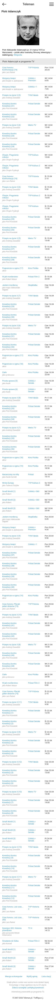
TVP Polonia (33, 67)
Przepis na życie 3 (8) (11, 398)
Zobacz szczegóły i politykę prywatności (28, 988)
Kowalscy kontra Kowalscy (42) (9, 635)
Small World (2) (9, 500)
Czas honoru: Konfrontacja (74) (9, 68)
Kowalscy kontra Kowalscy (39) (9, 575)
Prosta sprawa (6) (10, 389)
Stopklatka (32, 285)
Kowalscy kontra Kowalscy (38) (9, 564)
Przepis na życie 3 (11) (12, 702)
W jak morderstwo (10, 277)
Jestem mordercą (9, 285)
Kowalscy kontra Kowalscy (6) (9, 782)
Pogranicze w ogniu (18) (12, 364)
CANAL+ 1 (32, 87)
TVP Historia (33, 917)
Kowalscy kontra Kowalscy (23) (9, 134)
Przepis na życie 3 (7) (11, 296)
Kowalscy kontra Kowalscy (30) (9, 316)
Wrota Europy (8, 483)
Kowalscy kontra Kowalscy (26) (9, 228)
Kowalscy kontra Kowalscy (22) (9, 115)
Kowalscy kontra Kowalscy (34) (9, 418)
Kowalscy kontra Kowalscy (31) (9, 335)
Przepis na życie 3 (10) (12, 615)
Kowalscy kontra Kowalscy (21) (9, 105)
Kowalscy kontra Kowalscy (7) (9, 801)
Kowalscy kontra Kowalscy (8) (9, 812)
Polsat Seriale (34, 104)
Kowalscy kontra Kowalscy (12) (9, 897)
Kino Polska (33, 268)
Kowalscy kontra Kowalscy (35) (9, 437)
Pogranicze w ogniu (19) (12, 466)
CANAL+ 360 (33, 491)
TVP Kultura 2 (34, 166)
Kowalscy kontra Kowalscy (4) (9, 752)
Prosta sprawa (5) (10, 381)
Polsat (31, 474)
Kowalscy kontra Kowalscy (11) (9, 886)
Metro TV (32, 125)
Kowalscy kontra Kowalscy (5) (9, 771)
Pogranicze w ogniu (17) (12, 268)
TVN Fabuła (33, 95)
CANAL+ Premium (32, 79)
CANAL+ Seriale (32, 382)
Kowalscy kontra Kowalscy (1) (9, 711)
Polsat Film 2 (33, 277)
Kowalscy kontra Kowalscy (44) (9, 665)
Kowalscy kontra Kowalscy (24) (9, 145)
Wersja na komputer (13, 976)
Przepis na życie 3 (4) (11, 125)
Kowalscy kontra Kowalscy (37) (9, 554)
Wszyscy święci (9, 78)
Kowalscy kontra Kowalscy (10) (9, 867)
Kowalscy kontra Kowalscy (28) (9, 258)
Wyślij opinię (32, 976)
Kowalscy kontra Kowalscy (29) (9, 305)
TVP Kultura (33, 155)
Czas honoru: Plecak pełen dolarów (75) (11, 605)
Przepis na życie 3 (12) (12, 762)
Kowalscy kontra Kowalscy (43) (9, 654)
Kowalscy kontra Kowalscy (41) (9, 624)
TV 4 (30, 928)
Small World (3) (9, 508)
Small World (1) (9, 491)
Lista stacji (46, 976)
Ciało (4, 372)
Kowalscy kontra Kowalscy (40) (9, 586)
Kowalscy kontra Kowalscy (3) (9, 741)
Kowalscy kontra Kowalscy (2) (9, 722)
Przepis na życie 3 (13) (12, 847)
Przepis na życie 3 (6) (11, 187)
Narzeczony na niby (10, 474)
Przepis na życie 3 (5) (11, 95)
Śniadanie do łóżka (10, 941)
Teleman (28, 4)
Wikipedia (18, 55)
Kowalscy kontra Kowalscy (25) (9, 218)
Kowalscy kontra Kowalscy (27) (9, 248)
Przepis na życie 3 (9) (11, 536)
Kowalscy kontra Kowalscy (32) (9, 346)
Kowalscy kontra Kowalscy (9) (9, 856)
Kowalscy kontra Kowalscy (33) (9, 407)
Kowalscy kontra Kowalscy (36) (9, 448)
